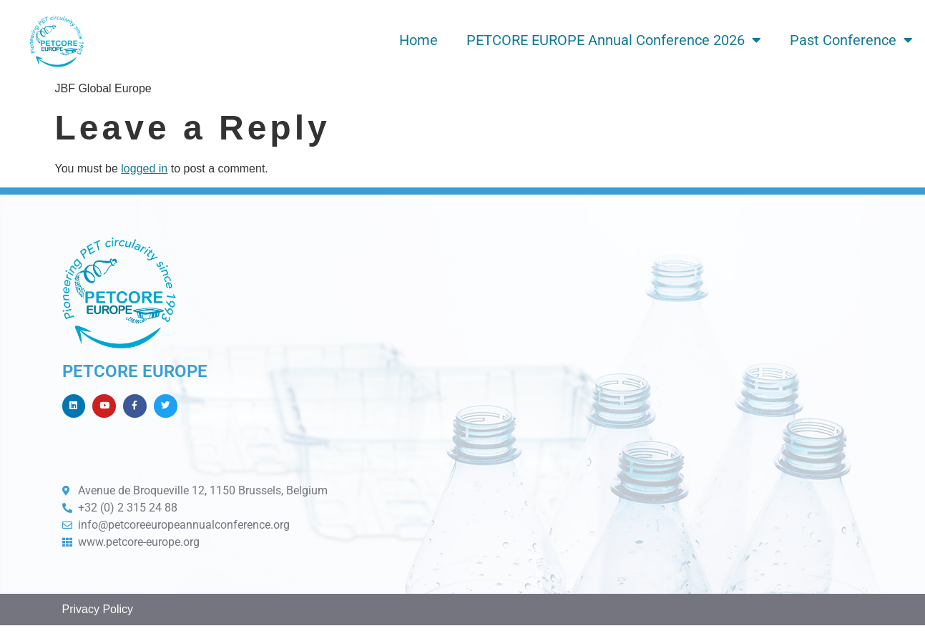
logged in (144, 168)
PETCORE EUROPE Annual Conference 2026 (613, 40)
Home (418, 40)
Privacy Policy (98, 616)
